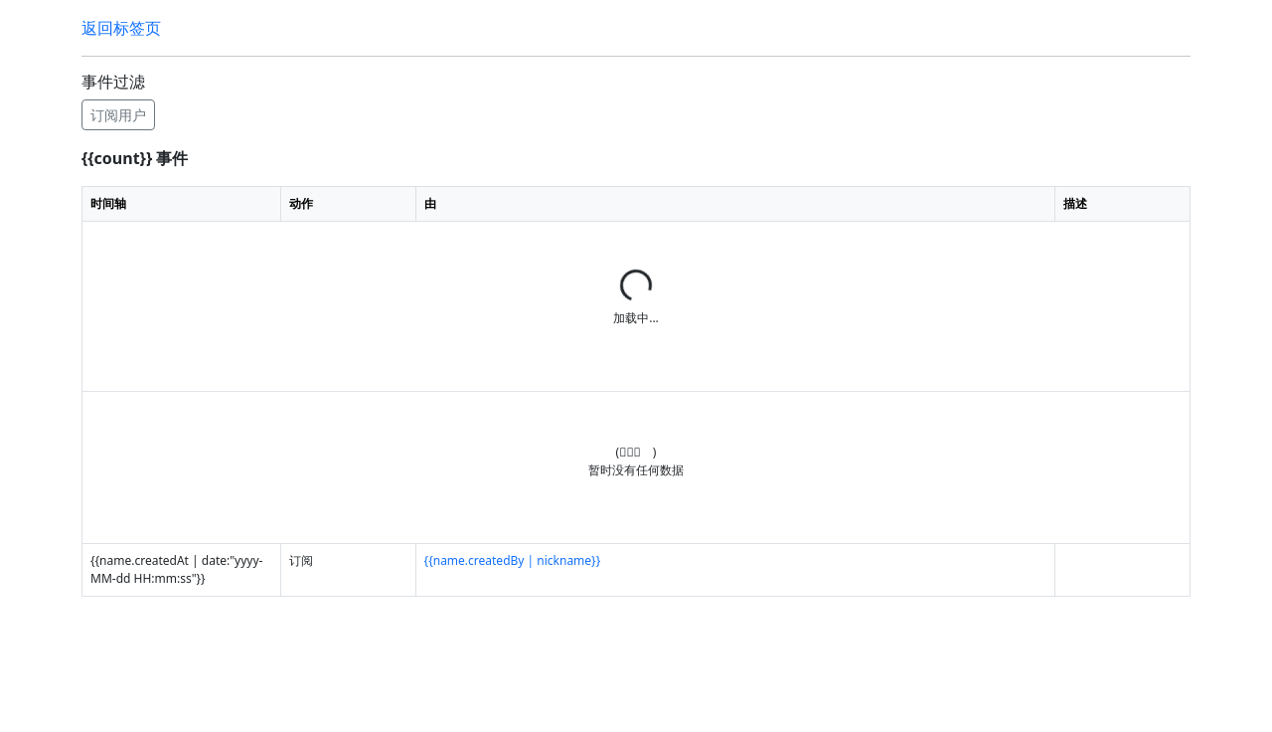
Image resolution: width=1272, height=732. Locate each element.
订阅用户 (118, 114)
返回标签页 (121, 28)
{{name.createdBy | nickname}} (512, 560)
